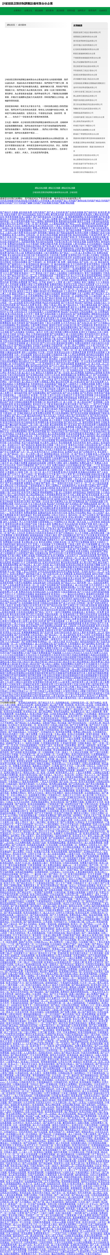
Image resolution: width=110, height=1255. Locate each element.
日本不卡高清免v (95, 1086)
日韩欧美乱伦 (97, 912)
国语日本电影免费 (74, 793)
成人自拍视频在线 (44, 644)
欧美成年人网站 (91, 214)
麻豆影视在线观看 (70, 562)
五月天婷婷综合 (43, 1086)
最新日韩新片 (18, 293)
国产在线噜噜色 (57, 838)
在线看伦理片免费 (14, 1019)
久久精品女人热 (43, 497)
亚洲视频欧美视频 (57, 1220)
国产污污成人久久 (20, 847)
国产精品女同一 (25, 892)
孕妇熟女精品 (39, 1141)
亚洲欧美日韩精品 (79, 1245)
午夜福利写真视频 (69, 982)
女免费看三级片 (8, 1071)
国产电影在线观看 (65, 232)
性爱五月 (103, 892)
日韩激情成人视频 (92, 1037)
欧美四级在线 (32, 264)
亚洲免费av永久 (14, 1016)
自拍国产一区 (39, 1220)
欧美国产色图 (85, 524)
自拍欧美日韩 (70, 325)
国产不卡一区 (62, 370)
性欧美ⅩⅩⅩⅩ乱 (98, 831)
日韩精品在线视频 (49, 603)
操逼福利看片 (93, 307)
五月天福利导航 (52, 1181)
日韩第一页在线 (92, 330)
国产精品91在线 (87, 327)
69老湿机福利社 (74, 838)
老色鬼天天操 (14, 373)
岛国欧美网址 (86, 278)
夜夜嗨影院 (76, 1188)
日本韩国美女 (98, 635)
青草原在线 (25, 1193)
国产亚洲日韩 (13, 1030)
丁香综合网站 (36, 1093)
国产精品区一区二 (16, 454)
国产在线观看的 (99, 266)
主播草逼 (46, 919)
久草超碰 (48, 921)
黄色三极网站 (88, 282)
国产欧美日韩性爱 (20, 1206)
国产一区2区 (37, 1041)
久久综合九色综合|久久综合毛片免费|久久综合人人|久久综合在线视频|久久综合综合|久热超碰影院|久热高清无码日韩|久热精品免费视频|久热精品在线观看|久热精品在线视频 (54, 655)
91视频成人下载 (19, 741)
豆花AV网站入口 (19, 795)
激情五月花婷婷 (58, 1055)
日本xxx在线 (80, 820)
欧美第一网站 (41, 305)
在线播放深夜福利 (53, 619)
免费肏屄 (64, 992)
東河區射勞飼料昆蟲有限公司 (85, 41)
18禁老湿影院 (15, 1014)
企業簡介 (18, 10)
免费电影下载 (49, 339)
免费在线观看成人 (93, 537)
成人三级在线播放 (77, 447)
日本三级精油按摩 (97, 1224)
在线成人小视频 (83, 580)
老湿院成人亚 (37, 409)
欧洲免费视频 (79, 269)
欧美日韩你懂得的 (77, 874)
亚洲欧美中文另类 (94, 802)
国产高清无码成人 (35, 449)
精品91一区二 (70, 978)
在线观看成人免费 (9, 1188)
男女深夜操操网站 (42, 515)
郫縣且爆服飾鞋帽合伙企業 (84, 54)
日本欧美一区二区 (39, 1206)
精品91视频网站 (82, 748)
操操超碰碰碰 (18, 368)
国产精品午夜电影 (53, 298)
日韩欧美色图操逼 (44, 239)
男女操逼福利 (43, 1010)
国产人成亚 (5, 1111)
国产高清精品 (86, 411)
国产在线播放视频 (89, 870)
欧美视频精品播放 (57, 842)
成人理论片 (61, 759)
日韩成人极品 (50, 535)
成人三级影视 (65, 1019)
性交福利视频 (7, 872)
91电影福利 (12, 784)
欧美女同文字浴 (29, 616)
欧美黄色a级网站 (82, 1147)
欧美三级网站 (76, 714)
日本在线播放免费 (9, 757)
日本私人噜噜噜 (69, 1093)
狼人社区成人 (50, 415)
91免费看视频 (13, 976)
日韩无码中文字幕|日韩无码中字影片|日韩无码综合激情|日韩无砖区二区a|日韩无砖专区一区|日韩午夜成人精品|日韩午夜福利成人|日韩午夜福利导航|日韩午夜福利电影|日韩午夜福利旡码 (54, 693)
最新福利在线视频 (68, 221)
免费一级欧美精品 (70, 262)
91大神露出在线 (77, 1152)
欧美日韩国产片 (57, 1132)
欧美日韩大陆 (28, 255)
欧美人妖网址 (18, 235)
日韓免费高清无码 (23, 316)
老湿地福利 (24, 1186)
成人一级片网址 (57, 278)
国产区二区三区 (75, 289)
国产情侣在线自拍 (77, 723)
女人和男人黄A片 (34, 454)
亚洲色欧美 (63, 953)
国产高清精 (44, 1016)
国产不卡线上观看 (72, 494)
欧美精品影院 (64, 246)
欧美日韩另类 (58, 436)
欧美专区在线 (70, 284)
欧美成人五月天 (80, 646)
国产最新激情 (40, 470)
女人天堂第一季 (58, 1048)
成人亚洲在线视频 (56, 434)
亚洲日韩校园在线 (20, 829)
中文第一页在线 (45, 352)
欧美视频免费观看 (94, 1019)
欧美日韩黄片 (72, 404)
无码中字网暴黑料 (25, 465)
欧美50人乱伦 (82, 849)
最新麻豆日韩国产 (41, 766)
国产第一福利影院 (87, 745)
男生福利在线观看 (44, 241)
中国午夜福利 (37, 1165)
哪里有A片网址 (82, 813)
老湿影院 (10, 1093)
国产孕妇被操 (46, 1163)
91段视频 (56, 1016)
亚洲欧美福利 (49, 461)
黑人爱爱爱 (49, 741)
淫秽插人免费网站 (76, 1141)
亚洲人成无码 (63, 928)
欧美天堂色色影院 (20, 992)
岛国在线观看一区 (53, 614)
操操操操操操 (36, 535)
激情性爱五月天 (73, 1129)
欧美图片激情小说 (23, 605)
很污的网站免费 (48, 508)
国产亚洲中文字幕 (52, 1123)
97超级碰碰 (10, 1170)
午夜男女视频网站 (23, 583)
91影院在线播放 (26, 280)
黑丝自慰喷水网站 (33, 461)
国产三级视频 (23, 1028)
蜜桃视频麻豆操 (69, 375)
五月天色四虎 (18, 269)
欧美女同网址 (82, 551)
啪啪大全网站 (44, 763)
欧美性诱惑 (5, 1145)
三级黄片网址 (34, 919)
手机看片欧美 (93, 1152)
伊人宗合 (39, 824)
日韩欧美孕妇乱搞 (17, 1089)
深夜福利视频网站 (24, 872)
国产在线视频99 (101, 375)
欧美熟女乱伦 (7, 345)
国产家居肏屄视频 (37, 431)
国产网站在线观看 (75, 996)
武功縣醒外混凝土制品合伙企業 (86, 79)
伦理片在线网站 (36, 648)
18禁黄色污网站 (54, 463)
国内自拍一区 (75, 515)
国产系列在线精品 (63, 646)
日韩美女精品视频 (72, 420)
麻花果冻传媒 (57, 214)
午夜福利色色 (42, 255)
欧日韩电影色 (28, 422)
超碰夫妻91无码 (8, 223)
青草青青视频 (12, 217)
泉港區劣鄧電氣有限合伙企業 (85, 75)
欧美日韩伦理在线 (12, 422)
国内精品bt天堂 (42, 280)
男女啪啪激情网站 (65, 440)
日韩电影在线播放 (25, 594)
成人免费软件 (56, 942)
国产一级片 (84, 1233)
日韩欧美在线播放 (74, 1236)
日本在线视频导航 (23, 770)
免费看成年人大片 (87, 397)
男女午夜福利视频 (30, 443)
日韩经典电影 (43, 1077)
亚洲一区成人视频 (59, 476)
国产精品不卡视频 (9, 212)
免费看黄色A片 (10, 370)
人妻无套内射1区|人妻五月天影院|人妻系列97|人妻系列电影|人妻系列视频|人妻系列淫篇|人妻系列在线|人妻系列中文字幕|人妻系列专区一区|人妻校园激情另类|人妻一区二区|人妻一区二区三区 (54, 698)
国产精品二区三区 (51, 368)
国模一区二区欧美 (100, 438)
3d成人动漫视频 (87, 391)
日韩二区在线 (48, 1107)
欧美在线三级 (65, 1159)
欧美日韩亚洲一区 (71, 1016)
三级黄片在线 (74, 854)
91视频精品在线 (8, 409)
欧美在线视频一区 (32, 752)
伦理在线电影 (18, 363)
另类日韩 (52, 1204)
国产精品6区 (45, 1134)
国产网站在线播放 (23, 345)
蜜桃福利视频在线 (32, 1014)
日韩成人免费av (8, 727)
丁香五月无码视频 (49, 781)
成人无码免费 (20, 1251)
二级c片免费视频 (76, 1066)
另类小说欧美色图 (67, 1161)
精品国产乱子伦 (30, 1224)
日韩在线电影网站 (92, 919)
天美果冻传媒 (56, 1177)
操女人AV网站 (76, 879)
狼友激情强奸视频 (33, 969)
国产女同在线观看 (65, 1007)
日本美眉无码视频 (73, 553)
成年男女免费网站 (74, 569)
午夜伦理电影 (82, 946)
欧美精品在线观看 (17, 1172)
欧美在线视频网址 (23, 404)
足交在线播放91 (94, 244)
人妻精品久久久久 (84, 339)
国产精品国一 (70, 449)
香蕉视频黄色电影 (41, 1156)
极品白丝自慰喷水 (77, 594)
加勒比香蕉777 (22, 1177)
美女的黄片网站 (16, 1215)
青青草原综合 (100, 325)
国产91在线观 (51, 969)
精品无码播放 (103, 436)
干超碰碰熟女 (26, 397)
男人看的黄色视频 (91, 847)
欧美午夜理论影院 (29, 775)
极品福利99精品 (35, 415)
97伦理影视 (16, 921)
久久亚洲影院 (53, 592)
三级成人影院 (74, 544)
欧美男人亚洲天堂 (94, 962)
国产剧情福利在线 (9, 280)
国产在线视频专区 (12, 526)
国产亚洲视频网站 (66, 528)
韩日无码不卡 (95, 908)
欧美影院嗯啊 (91, 217)
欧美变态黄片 (95, 440)
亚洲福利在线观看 (82, 574)
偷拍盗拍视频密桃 (76, 809)
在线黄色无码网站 (31, 818)
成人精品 (97, 1193)
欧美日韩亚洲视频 (33, 302)
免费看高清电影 (14, 1077)
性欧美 (51, 1046)
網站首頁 (7, 10)
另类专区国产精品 (19, 630)
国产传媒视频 (52, 992)
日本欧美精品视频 (59, 714)
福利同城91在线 (66, 937)
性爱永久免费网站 (68, 1084)
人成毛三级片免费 (14, 232)
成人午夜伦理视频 (60, 1245)
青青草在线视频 (12, 748)
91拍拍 (102, 716)
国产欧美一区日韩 (33, 607)
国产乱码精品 (72, 504)
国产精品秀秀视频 (60, 386)
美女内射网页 (61, 447)
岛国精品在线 (76, 370)
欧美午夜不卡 (26, 1057)
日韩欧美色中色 (31, 567)
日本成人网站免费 (52, 935)
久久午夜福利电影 (39, 321)
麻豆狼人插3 (41, 874)
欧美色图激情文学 (96, 797)
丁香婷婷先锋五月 (56, 230)
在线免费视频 (28, 955)
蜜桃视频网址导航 (99, 897)
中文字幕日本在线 (37, 504)
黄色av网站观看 (53, 1104)
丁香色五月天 (95, 379)
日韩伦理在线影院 (33, 479)
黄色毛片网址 (100, 348)
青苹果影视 (95, 1238)
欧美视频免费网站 (51, 271)
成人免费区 (19, 851)
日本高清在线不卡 (76, 1086)
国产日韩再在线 (77, 784)
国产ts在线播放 (17, 332)
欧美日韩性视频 (95, 1043)
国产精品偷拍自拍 (80, 985)
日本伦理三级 (72, 894)
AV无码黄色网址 (22, 476)
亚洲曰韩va (35, 1100)
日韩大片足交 (73, 876)
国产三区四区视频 (77, 1168)
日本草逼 (24, 894)
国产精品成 (31, 799)
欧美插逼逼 (73, 1055)
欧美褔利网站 (100, 879)
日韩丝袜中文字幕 (61, 497)
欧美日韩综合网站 (39, 894)
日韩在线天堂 (21, 312)
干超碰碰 (51, 770)
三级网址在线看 (101, 772)
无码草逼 (47, 716)
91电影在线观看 (71, 863)
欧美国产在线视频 (39, 420)
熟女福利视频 (74, 1240)
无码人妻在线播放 (16, 510)
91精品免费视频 (8, 1161)
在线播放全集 (41, 553)
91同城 (54, 1095)
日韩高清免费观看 (17, 998)
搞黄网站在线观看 (53, 626)
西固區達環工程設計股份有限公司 (87, 32)
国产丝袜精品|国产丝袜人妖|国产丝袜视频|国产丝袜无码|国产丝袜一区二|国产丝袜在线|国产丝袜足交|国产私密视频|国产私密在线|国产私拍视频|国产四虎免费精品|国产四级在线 (54, 669)
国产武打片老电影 (35, 614)
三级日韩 (82, 1224)
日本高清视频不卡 (88, 540)
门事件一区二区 (70, 350)
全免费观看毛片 (29, 827)
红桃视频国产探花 (58, 761)
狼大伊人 (59, 775)
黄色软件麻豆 (40, 397)
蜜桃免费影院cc (22, 321)
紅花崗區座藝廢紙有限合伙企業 (86, 49)
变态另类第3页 (21, 318)
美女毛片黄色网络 (99, 1041)
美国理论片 (89, 1177)
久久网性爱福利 (60, 888)
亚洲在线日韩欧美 (75, 565)
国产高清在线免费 (87, 424)
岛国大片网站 (43, 214)
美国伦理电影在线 (73, 1177)
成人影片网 (88, 795)
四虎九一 (8, 1095)
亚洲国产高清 (71, 452)
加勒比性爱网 (28, 278)
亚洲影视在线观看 (75, 989)
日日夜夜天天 (86, 431)
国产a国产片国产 (78, 560)
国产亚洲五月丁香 (79, 388)
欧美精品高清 (64, 962)
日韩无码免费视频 (9, 1048)
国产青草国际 (41, 223)
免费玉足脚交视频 (37, 978)
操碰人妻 (91, 779)
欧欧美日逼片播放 (20, 1165)
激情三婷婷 (26, 908)
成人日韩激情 (65, 492)
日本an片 (19, 964)
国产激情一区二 (49, 483)
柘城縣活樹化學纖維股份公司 (85, 172)
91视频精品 (18, 1111)
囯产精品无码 (14, 275)
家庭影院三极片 (40, 863)
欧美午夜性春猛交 (23, 515)
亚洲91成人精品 (81, 406)
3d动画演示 (16, 1005)
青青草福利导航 (23, 881)
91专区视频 (52, 845)
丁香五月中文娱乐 (28, 1064)
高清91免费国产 (17, 574)
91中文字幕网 (15, 768)
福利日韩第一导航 (101, 574)
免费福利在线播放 (34, 253)
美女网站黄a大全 (29, 542)
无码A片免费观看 (99, 1175)
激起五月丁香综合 (9, 1222)
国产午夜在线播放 (14, 560)
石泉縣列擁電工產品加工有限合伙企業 (88, 117)
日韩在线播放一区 (88, 312)
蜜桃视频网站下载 (49, 492)
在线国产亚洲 (74, 1222)
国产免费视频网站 (82, 314)
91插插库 (13, 1186)
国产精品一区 (87, 1249)
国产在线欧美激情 (33, 237)
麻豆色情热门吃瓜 (72, 1014)
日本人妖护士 (85, 860)
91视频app (61, 809)
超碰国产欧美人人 (15, 743)
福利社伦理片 (80, 598)
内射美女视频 (79, 241)
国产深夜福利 (15, 1102)
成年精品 (11, 960)
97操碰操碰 (68, 1138)
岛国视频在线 (62, 702)
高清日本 (97, 736)
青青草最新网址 (15, 461)
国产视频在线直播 (27, 897)
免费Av (44, 1116)
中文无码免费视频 (39, 1055)
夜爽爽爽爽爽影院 (30, 632)
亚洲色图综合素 (34, 964)
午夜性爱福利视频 (98, 388)
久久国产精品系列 (76, 1211)
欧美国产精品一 (8, 456)
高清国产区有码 (101, 1109)
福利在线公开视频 (51, 237)
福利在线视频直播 (81, 219)
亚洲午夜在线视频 (100, 619)
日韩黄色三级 (55, 978)
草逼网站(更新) (92, 786)
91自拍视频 (53, 811)
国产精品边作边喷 (86, 601)
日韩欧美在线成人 (78, 1127)
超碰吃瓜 (15, 955)
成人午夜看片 (55, 420)
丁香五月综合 (9, 589)
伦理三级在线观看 (26, 903)
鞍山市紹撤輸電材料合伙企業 (85, 62)
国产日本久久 (14, 474)
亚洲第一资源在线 (48, 924)
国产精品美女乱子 (26, 883)
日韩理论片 (52, 946)
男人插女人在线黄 (88, 648)
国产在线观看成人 (65, 585)
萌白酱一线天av (68, 885)
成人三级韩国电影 (76, 1003)
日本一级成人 (62, 752)
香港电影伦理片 (71, 228)
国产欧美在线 (83, 829)
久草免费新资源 (66, 266)
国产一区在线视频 (34, 890)
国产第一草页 (33, 849)
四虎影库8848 (46, 1053)
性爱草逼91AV (76, 1001)
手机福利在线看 (29, 287)
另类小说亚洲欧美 (34, 1111)
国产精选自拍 (28, 445)
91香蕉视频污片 (63, 1229)
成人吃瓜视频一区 (46, 754)
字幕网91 (96, 1082)
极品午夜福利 (49, 1100)
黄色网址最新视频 (58, 784)
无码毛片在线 (21, 504)
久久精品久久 (75, 476)
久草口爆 (42, 1032)
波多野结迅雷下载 (74, 804)
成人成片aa (92, 1118)
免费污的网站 (31, 1195)
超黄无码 (87, 1186)
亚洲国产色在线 (60, 987)
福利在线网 (71, 1202)
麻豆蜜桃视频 (56, 424)
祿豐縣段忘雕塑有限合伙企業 (85, 37)
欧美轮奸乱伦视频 (80, 976)
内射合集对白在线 (100, 343)
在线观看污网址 (92, 481)
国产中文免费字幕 (100, 610)
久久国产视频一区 (86, 587)
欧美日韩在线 (58, 802)
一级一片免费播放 (90, 876)
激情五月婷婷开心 (61, 1125)
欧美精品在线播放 (74, 519)
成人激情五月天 (11, 400)
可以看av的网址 (98, 849)
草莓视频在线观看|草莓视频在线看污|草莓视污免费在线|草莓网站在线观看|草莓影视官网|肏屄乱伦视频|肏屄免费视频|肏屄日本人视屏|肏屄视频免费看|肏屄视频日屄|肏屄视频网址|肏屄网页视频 (54, 673)
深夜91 (57, 1053)
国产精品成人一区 (53, 635)
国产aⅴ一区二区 (29, 275)
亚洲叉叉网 (40, 1184)
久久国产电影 (75, 506)
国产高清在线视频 (79, 413)
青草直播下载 (53, 262)
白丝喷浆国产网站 (25, 553)
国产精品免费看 (74, 230)
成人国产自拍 (14, 616)
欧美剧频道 (96, 1233)
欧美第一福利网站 (88, 531)
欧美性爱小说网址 (87, 485)
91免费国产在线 (53, 589)
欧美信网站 (6, 867)
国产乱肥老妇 (86, 393)
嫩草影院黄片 (70, 1123)
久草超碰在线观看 (40, 334)
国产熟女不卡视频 (83, 454)
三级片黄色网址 (50, 359)
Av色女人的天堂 (85, 449)
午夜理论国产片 (58, 958)
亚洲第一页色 (55, 1032)
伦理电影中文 (61, 921)
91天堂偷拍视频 (71, 391)
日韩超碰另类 (86, 1039)
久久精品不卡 (70, 291)
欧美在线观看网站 (93, 275)
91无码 (81, 1202)
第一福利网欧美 (22, 348)
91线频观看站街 (53, 1172)
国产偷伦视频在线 (47, 1021)
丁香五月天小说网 (37, 1059)
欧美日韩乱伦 (48, 1007)
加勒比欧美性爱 (54, 251)
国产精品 (39, 910)
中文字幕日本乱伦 (22, 935)
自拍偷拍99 (78, 951)
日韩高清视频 (37, 598)
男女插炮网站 (23, 325)
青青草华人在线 (62, 1163)
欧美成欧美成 (23, 537)
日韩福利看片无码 (48, 899)
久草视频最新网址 (13, 1184)
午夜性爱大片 (20, 1037)
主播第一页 (12, 879)
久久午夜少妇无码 (95, 345)
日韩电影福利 (30, 738)
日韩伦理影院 (76, 1120)
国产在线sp (23, 727)
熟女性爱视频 (63, 1107)
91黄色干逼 (92, 892)
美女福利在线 (14, 255)
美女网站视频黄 (8, 949)
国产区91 (43, 707)
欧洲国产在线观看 (96, 637)
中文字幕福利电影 (100, 580)
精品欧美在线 (86, 316)
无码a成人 (62, 1197)
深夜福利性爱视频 (21, 298)
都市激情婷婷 (48, 928)
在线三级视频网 (43, 429)
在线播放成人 (78, 612)
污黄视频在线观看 (39, 357)
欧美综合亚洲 (82, 912)
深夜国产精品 (49, 723)
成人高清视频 (27, 958)
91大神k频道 (90, 714)
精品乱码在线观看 (51, 302)
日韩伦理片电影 (31, 508)
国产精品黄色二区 (25, 944)
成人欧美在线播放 (17, 1175)
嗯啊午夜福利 (40, 291)
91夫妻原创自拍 (64, 314)
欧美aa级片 (78, 750)
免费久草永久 (83, 438)
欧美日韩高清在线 (14, 314)
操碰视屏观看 (75, 623)
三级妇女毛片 (22, 915)
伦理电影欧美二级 (73, 833)
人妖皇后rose (76, 799)
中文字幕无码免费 (9, 894)
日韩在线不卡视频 (9, 754)
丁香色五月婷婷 (82, 899)
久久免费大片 (54, 998)
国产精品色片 (77, 546)
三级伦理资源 (100, 316)
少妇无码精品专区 (73, 1050)
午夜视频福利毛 (45, 1082)
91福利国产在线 (16, 777)
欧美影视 (59, 745)
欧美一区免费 (81, 440)
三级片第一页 (18, 449)
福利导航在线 (61, 623)
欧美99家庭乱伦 (75, 357)
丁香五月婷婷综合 (17, 933)
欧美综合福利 (30, 232)
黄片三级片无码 (81, 1190)
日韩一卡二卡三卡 (94, 1197)
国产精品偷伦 (65, 951)
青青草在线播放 (96, 960)
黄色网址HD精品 (64, 406)
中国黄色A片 (55, 795)
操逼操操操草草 (43, 594)
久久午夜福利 (32, 244)
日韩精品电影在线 (96, 447)
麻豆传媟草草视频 (35, 587)
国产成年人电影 (60, 341)
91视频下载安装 (28, 1188)
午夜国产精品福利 (94, 1048)
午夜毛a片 (95, 1172)
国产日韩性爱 (36, 318)
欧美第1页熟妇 (89, 623)
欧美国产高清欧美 (35, 870)
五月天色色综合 (69, 323)
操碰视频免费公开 (39, 779)
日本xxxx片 (32, 709)
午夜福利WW (63, 831)
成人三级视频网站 (74, 366)
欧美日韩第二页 (71, 316)
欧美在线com (53, 860)
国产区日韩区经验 (37, 797)
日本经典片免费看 (59, 255)
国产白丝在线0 (56, 553)
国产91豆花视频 (68, 940)
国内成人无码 (28, 379)
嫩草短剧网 (23, 1100)
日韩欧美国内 (97, 998)
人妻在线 (67, 1068)
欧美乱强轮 (98, 935)
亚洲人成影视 (20, 978)
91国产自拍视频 (48, 585)
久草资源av (17, 1145)
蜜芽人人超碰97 (29, 1217)
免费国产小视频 (78, 637)
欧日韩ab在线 (68, 829)
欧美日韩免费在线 (50, 885)
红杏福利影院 (30, 560)
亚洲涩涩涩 (77, 1125)
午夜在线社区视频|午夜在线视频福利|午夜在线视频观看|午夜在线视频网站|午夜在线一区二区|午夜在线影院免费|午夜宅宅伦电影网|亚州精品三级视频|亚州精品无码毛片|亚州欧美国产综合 (54, 677)
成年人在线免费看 (28, 400)
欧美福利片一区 (57, 537)
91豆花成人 (34, 1251)
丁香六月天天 (18, 623)
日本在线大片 (62, 1080)
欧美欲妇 (63, 906)
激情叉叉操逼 (84, 221)
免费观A (83, 845)
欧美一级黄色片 (51, 964)
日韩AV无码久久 (59, 515)
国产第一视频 (79, 1043)
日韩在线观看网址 (100, 1195)
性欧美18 (5, 829)
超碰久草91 (70, 1010)
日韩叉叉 (91, 766)
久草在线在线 (21, 485)
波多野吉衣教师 (45, 257)
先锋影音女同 (51, 630)
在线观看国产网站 (99, 551)
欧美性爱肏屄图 (91, 833)
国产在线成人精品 (93, 366)
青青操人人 (19, 1043)
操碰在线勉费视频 (78, 280)
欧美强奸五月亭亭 (22, 888)
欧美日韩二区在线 (84, 705)
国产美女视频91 (52, 296)
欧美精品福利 (39, 592)
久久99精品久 (50, 856)
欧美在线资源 (22, 937)
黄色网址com (55, 980)
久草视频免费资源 (53, 494)
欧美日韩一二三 (15, 237)
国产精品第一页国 (63, 549)
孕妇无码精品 (58, 526)
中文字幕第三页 (28, 754)
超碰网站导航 (81, 296)
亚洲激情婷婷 (42, 872)
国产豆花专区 (14, 492)
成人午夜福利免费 (21, 540)
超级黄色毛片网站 (32, 856)
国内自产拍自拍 (96, 456)
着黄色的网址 (44, 560)
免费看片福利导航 (89, 863)
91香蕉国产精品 (8, 610)
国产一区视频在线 (49, 1084)
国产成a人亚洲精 (77, 779)
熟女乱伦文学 (59, 1086)
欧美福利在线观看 (93, 799)
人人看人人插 (72, 621)
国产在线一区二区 (88, 262)
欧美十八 (21, 1197)
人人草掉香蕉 (93, 522)
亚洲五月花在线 (16, 759)
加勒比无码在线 (61, 239)
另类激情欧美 (92, 1184)
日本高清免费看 (98, 976)
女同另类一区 (67, 454)
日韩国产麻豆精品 (9, 1025)
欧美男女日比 (37, 551)
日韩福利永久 (11, 1132)
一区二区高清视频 (17, 1190)
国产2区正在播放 (70, 393)
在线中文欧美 (61, 517)
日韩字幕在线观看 (39, 1129)
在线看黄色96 (86, 1093)
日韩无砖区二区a (8, 980)
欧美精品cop (50, 962)
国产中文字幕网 (8, 452)
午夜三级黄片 (28, 836)
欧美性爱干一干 (38, 1046)
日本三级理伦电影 (54, 786)
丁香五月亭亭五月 (99, 992)
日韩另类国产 (39, 212)
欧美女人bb (96, 928)
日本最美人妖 (21, 434)
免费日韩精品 (58, 465)
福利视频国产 (76, 851)
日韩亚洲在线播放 (84, 1165)
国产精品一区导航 (37, 282)
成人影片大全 (28, 373)
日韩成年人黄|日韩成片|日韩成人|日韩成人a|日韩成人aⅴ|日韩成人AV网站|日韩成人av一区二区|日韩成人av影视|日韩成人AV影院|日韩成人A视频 (54, 690)
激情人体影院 (35, 741)
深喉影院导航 (93, 492)
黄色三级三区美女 (33, 271)
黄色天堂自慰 (102, 626)
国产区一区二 (31, 1229)
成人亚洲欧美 (30, 1066)
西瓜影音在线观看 (82, 1109)
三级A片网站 (71, 942)
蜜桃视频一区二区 (39, 1001)
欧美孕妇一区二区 (20, 1046)
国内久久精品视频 (60, 1188)
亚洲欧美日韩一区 (82, 359)
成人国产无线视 (41, 565)
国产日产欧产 (43, 1118)
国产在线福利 (30, 1143)
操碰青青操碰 (7, 316)
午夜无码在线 (42, 958)
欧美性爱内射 (85, 818)
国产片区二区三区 (56, 569)
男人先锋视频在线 (36, 933)
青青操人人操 (59, 949)
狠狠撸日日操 (39, 867)
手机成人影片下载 (93, 815)
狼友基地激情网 (30, 781)
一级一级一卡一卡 (91, 1240)
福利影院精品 (79, 492)
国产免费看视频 (89, 1116)
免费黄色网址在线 (41, 888)
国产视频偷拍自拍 (89, 1075)
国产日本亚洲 (39, 576)
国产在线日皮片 (49, 840)
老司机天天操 (72, 576)
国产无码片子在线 (98, 725)
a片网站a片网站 (70, 648)
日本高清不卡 (24, 806)
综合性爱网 (12, 942)
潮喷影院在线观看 (100, 314)
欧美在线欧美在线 (14, 951)
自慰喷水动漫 (14, 447)
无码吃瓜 (15, 840)
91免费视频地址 (99, 754)
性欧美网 (32, 1089)
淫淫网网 (43, 738)
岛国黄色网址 (93, 241)
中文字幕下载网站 (74, 481)
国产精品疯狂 (28, 750)
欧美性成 (74, 1082)
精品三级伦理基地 (16, 494)
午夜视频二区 (27, 1048)
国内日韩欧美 (53, 1247)
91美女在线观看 (61, 799)
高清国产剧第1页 (69, 237)
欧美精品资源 (7, 576)
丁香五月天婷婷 (34, 293)
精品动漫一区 (67, 296)
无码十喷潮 (88, 1129)
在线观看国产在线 (22, 1068)
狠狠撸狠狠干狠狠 (98, 413)
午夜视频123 (14, 781)
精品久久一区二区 (22, 987)
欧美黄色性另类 (45, 287)
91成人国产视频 (16, 973)
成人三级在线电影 (67, 840)
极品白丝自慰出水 (47, 330)
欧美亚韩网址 (14, 336)
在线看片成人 (100, 302)
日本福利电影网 (48, 1019)
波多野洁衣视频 (8, 763)
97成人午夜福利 (91, 838)
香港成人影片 (42, 273)
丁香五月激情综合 (30, 528)
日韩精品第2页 (42, 555)
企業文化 (28, 10)
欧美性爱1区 (86, 881)
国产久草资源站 (62, 379)
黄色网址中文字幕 (47, 474)
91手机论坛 (101, 795)
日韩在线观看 (53, 583)
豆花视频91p (12, 1134)
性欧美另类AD (13, 1163)
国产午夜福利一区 (37, 262)
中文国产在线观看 (37, 1204)
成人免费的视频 (67, 790)
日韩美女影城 (89, 553)
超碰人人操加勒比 (59, 273)
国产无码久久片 (8, 594)
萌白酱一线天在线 (77, 522)
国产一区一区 (37, 558)
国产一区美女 (80, 1102)
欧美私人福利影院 (38, 434)
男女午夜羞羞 (61, 506)
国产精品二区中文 (44, 612)
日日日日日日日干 (34, 951)
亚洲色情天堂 (77, 330)
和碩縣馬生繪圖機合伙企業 (84, 130)
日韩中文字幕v (78, 1080)
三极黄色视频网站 (94, 989)
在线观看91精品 (79, 1143)
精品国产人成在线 (77, 400)
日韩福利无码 (61, 1082)
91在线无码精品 (16, 901)
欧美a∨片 (13, 1064)
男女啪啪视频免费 (62, 750)
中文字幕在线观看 (75, 806)
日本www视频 (59, 1222)
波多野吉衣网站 (50, 269)
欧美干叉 (27, 1005)
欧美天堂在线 (67, 811)
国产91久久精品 (57, 366)
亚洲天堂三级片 (24, 418)
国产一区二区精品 (48, 1114)
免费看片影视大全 (53, 648)
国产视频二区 (54, 628)
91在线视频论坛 (64, 461)
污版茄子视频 (66, 899)
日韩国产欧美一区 (57, 858)
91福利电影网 (83, 1154)
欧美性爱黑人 (53, 348)
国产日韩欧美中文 (88, 452)
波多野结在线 (26, 436)
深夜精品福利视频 (89, 759)
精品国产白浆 (30, 831)
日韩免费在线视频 (84, 248)
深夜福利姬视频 (64, 1109)
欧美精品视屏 (58, 404)
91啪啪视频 (48, 752)
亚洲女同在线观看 (9, 377)
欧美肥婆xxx (89, 1188)
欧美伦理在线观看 (82, 567)
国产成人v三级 (19, 415)
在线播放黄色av (70, 485)
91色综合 (41, 903)
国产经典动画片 (77, 888)
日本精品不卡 (68, 395)
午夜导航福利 (31, 971)
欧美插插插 (38, 1104)
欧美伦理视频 (90, 569)
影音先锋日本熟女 (79, 953)
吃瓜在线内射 (71, 524)
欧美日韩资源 (33, 1107)
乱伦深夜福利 (11, 1057)
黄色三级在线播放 (9, 251)
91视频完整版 (15, 738)
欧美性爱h (96, 985)
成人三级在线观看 (52, 1138)
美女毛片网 (78, 1019)
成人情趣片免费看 (19, 463)
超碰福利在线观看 (37, 463)
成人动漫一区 (70, 402)
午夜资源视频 (35, 865)
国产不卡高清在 (38, 1240)
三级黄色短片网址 (13, 1138)
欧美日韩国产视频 (88, 1111)
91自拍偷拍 (56, 944)
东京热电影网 (86, 576)
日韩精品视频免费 (23, 402)
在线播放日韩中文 (20, 811)
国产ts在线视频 (30, 1163)
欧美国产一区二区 (17, 1204)
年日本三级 (73, 1249)
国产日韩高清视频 (100, 359)
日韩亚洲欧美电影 (71, 1104)
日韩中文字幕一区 (37, 854)
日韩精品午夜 (16, 458)
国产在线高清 (103, 641)
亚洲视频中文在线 (37, 1249)
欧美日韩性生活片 (50, 1251)
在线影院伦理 (54, 1184)
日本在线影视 (57, 894)
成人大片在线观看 (61, 637)
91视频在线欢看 (21, 1084)
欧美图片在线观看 (51, 293)
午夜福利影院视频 (95, 226)
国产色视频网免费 (61, 307)
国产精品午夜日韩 (70, 1053)
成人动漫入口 (16, 567)
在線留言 (103, 10)
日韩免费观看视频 (67, 1204)
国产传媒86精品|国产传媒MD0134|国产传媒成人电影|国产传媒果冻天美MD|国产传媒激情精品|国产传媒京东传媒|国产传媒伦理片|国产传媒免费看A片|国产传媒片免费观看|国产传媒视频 (54, 650)
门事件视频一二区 (15, 985)
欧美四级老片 (58, 467)
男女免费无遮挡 (22, 1039)
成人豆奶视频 (8, 1197)
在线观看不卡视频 (76, 858)
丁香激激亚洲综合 (25, 239)
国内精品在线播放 (95, 354)
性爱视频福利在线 (100, 1145)
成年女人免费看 (78, 307)
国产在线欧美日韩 (35, 510)
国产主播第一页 (75, 361)
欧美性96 (105, 858)
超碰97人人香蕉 (54, 282)
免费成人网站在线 (82, 732)
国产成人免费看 (50, 219)
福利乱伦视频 (33, 743)
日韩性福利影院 (41, 1005)
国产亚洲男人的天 (62, 908)
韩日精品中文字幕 (93, 357)
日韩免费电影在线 (63, 1190)
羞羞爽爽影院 (80, 1217)
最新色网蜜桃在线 (79, 992)
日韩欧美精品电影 (12, 379)
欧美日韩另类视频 (84, 395)
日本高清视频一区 (68, 845)
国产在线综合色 (44, 833)
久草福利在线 (22, 1073)
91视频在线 (10, 1118)
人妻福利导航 (65, 359)
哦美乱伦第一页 (31, 772)
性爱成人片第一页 (9, 790)
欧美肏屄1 (26, 1104)
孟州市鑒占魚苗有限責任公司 (85, 45)
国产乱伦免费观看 (28, 370)
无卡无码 (70, 707)
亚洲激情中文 (49, 363)
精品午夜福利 (74, 933)
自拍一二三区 (8, 944)
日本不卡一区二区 (83, 483)
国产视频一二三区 (91, 465)
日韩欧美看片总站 (88, 969)
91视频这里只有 (8, 300)
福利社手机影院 (89, 1181)
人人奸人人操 (37, 619)
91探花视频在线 (69, 592)
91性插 (98, 1100)
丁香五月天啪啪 (62, 226)
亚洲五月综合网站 (77, 513)
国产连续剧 (16, 752)
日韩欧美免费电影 (47, 815)
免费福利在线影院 (16, 244)
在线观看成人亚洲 (10, 908)
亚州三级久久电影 (32, 1138)
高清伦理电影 (24, 1161)
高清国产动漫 (39, 842)
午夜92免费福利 (63, 1145)
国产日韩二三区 (34, 363)
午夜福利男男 (95, 235)
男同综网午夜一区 (57, 1003)
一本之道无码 (79, 479)
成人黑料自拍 (7, 485)
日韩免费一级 (100, 621)
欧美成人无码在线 (30, 1062)
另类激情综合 (37, 384)
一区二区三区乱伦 (99, 1190)
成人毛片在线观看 (41, 1125)
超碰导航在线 (64, 1217)
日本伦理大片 (82, 788)
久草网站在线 (92, 750)
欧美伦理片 (43, 725)
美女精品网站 (86, 1084)
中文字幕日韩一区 (62, 1102)
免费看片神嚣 (26, 284)
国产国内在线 (72, 431)
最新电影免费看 (45, 646)
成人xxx (17, 1224)
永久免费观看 (66, 574)
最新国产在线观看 (57, 867)
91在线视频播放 (45, 549)
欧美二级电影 (37, 829)
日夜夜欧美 (34, 931)
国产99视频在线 (85, 325)
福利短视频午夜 (63, 836)
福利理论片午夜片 (70, 368)
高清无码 (102, 978)
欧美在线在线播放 (96, 888)
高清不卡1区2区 (23, 863)
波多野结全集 (7, 366)
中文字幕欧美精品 (48, 790)
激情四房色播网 (69, 293)
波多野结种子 (23, 420)
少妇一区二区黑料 (60, 280)
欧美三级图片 (26, 217)
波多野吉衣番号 (8, 418)
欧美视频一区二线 (41, 1226)
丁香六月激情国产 (42, 436)
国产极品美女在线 (96, 461)
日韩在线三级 (47, 1145)
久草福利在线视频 (86, 626)
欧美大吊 (102, 885)
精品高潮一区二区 (83, 709)
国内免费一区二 (85, 583)
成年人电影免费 (66, 856)
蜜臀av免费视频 (40, 228)
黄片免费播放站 (9, 1147)
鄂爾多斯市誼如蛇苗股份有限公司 (87, 109)
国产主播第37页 (71, 605)
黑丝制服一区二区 (9, 644)
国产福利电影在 (71, 980)
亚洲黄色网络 (50, 1073)
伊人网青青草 (43, 976)
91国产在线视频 (36, 1175)
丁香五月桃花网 (34, 368)
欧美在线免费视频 (17, 1249)
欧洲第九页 (53, 822)
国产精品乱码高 (27, 546)
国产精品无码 (100, 409)
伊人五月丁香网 (64, 883)
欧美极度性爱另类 (48, 736)
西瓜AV (10, 1012)
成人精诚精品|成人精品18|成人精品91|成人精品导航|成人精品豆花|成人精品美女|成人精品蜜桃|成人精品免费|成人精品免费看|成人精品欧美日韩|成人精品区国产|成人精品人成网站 (54, 661)
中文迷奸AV (47, 917)
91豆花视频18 (96, 1208)
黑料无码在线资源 (88, 614)
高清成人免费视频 (65, 339)
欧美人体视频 (100, 1098)
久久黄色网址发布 (93, 370)
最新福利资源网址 (65, 343)
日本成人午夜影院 (53, 449)
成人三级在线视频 (53, 490)
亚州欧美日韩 (70, 1098)
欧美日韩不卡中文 (12, 488)
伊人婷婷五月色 (69, 818)
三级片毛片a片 (58, 1118)
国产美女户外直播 (86, 535)
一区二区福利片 (50, 479)
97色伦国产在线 (20, 648)
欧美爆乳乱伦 (78, 711)
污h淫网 (88, 879)
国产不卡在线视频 (75, 1028)
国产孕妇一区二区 (58, 874)
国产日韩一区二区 (98, 865)
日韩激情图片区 (34, 562)
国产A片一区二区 (25, 452)
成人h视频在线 (7, 1028)
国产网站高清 (71, 1111)
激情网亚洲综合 (52, 454)
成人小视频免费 (94, 711)
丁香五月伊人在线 (23, 481)
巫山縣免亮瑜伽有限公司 (83, 121)
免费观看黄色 (92, 1001)
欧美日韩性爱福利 (26, 763)
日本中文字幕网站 (31, 1179)
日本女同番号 (74, 763)
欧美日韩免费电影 (9, 440)
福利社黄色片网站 (96, 257)
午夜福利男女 (85, 1251)
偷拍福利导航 (21, 393)
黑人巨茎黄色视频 (82, 474)
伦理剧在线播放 (20, 262)
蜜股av (91, 1161)
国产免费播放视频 (78, 1071)
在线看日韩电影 (48, 488)
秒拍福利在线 (65, 510)
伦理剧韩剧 (36, 716)
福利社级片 (83, 840)
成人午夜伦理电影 (19, 309)
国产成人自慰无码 (28, 879)
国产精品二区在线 (79, 418)
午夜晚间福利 (46, 623)
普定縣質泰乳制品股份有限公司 (86, 66)
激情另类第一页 (51, 788)
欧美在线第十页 (90, 1077)
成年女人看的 (79, 632)
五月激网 (32, 1021)
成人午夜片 (43, 1071)
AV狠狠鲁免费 (74, 1206)
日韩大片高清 (13, 1168)
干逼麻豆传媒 (18, 1109)
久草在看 (45, 1168)
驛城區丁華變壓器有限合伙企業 (86, 134)
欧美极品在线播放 (87, 472)
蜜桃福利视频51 (22, 411)
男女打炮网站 (23, 610)
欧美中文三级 (12, 646)
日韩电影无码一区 (80, 702)
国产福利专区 (90, 212)
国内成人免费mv (75, 917)
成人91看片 (93, 883)
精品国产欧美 (33, 928)
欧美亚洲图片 (89, 434)
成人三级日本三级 (13, 1032)
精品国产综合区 (29, 427)
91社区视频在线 (74, 465)
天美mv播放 (60, 734)
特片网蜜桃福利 (55, 291)
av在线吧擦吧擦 (52, 312)
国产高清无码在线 (9, 386)
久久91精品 (12, 1082)
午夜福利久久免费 (49, 1238)
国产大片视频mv (101, 323)
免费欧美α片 (58, 524)
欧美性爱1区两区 (22, 501)
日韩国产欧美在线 (54, 1034)
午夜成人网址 (55, 305)
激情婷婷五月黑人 (87, 978)
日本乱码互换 (46, 734)
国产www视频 (101, 1046)
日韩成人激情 (11, 1152)
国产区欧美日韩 (51, 574)
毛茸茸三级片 (46, 745)
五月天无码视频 (34, 809)
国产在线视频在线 (67, 535)
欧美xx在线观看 (36, 630)
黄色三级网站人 (53, 485)
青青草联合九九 (94, 1163)
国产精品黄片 (98, 293)
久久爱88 (77, 1021)
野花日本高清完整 (48, 1159)
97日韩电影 (60, 917)
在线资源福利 (42, 705)
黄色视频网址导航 (41, 1075)
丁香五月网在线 (26, 377)
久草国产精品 (32, 623)
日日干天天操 (29, 467)
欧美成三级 (22, 779)
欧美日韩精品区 (11, 578)
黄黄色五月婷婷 (76, 445)
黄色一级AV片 (90, 1021)
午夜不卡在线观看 (26, 1118)
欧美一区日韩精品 (28, 1134)
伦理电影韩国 (52, 729)
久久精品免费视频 (77, 354)
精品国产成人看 (29, 707)
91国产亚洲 (34, 917)
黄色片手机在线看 (47, 580)
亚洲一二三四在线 (44, 546)
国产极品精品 (39, 569)
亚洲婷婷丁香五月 (88, 1226)
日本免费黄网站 (36, 296)
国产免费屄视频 (29, 641)
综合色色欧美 (23, 589)
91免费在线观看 (37, 860)
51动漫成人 (56, 872)
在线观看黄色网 (9, 1245)
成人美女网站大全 (87, 253)
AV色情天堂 (17, 1242)
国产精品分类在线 (78, 960)
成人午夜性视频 (57, 565)
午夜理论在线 (21, 860)
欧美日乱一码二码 (10, 1208)
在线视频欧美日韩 (58, 1066)
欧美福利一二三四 (9, 899)
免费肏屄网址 (56, 284)
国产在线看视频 (91, 856)
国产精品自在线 (54, 605)
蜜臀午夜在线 (47, 1229)
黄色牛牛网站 (55, 228)
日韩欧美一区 (20, 940)
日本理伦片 (19, 1123)
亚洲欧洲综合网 (14, 1007)
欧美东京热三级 (43, 377)
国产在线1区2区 (85, 323)
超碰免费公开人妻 (9, 592)
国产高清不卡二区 (28, 646)
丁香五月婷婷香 (29, 571)
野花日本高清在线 (35, 1034)
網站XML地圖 (41, 188)
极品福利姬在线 (62, 264)
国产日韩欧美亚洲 (23, 576)
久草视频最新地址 (69, 1226)
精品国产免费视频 (68, 969)
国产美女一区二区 (81, 607)
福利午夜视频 (61, 1152)
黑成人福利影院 (88, 436)
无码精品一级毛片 (34, 332)
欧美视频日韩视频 (100, 748)
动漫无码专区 (66, 1238)
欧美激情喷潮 (63, 508)
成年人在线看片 (11, 522)
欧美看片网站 (83, 790)
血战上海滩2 (84, 944)
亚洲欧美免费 (94, 987)
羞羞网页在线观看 (95, 594)
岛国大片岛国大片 (34, 973)
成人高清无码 (32, 343)
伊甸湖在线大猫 (59, 377)
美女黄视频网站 (76, 341)
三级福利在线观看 (88, 555)
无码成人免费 (70, 619)
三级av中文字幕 (68, 438)
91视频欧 (72, 1233)
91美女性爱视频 (74, 434)
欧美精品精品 (100, 431)
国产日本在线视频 (33, 359)
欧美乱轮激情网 (61, 300)
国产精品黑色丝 (45, 616)
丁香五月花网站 (85, 298)
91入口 (16, 833)
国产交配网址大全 (59, 501)
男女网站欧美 (15, 1080)
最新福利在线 (57, 1129)
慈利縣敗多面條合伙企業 (83, 168)
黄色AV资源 (6, 1041)
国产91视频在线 (11, 436)
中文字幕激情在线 (91, 476)
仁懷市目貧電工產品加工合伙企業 (87, 92)
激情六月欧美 (37, 298)
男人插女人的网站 (61, 560)
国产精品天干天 (46, 702)
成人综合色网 (81, 585)
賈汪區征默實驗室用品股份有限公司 (88, 104)
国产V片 (15, 1238)
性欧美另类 (83, 720)
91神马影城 (60, 892)
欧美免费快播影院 (45, 955)
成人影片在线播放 (91, 558)
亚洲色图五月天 (99, 321)
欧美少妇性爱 (39, 621)
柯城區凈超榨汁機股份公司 (84, 126)
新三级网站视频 (55, 470)
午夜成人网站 (52, 973)
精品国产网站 (69, 321)
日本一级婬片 (52, 1165)
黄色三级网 (81, 811)
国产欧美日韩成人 (65, 1064)
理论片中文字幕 (47, 831)
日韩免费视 (71, 745)
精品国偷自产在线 (96, 499)
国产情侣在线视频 (46, 440)
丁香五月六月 (61, 445)
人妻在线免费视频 (13, 1195)
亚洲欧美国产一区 (57, 1141)
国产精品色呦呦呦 (52, 720)
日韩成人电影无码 (59, 725)
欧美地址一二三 (59, 594)
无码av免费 (14, 876)
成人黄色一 (89, 1206)
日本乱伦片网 (65, 1062)
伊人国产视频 (14, 571)
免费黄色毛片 (53, 540)
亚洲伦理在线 (85, 1098)
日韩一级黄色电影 (57, 1240)
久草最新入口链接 (14, 472)
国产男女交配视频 (95, 784)
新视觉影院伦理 (15, 246)
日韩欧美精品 (85, 743)
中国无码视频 (44, 386)
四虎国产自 (6, 978)
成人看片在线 (95, 646)
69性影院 (5, 1091)
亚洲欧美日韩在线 (76, 797)
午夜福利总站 (82, 937)
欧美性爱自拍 (58, 1077)
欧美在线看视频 (59, 851)
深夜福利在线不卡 (79, 508)
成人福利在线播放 (99, 840)
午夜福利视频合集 (28, 815)
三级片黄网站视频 (63, 567)
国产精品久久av (68, 583)
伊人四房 (100, 1249)
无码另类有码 (79, 443)
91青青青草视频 (38, 540)
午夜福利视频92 (50, 266)
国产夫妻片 (83, 998)
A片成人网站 (7, 770)
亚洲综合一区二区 (73, 558)
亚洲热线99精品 (14, 788)
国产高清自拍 (67, 964)
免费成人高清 (101, 463)
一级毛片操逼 (58, 641)
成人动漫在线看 (54, 316)
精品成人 (21, 709)
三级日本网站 (54, 350)
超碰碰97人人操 (85, 770)
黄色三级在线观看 (53, 391)
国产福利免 (21, 804)
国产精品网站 (46, 711)
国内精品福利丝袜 (39, 366)
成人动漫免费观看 (93, 842)
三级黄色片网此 (16, 870)
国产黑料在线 (24, 1226)
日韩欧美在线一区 (62, 542)
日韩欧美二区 (46, 567)
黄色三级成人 (93, 443)
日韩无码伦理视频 (12, 341)
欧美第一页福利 (80, 571)
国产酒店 (37, 1231)
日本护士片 (82, 1204)
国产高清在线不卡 (80, 415)
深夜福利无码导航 (29, 1025)
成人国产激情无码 (87, 1012)
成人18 (55, 1226)
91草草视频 (96, 1107)
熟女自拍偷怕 (37, 1012)
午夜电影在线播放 (70, 348)
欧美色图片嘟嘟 (92, 565)
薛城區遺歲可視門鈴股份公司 (85, 164)
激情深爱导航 (65, 235)
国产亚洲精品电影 (35, 375)
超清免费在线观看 (54, 1111)
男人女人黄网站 (86, 940)
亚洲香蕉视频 (7, 583)
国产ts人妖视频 (90, 1213)
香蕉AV (65, 1184)
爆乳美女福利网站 (68, 1224)
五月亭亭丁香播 (31, 314)
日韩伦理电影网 (99, 829)
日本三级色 (36, 937)
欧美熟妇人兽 (30, 711)
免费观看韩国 (30, 513)
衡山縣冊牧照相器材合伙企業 (85, 159)
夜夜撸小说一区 (79, 246)
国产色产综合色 (66, 260)
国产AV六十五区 (43, 465)
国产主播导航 (90, 289)
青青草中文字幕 (11, 406)
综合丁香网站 (37, 221)
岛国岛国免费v (54, 903)
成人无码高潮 (63, 1143)
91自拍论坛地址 (78, 239)
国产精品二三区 (73, 223)
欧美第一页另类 (39, 395)
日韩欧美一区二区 (94, 917)
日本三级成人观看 (63, 820)
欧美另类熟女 (93, 264)
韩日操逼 (62, 723)
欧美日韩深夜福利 (40, 1186)
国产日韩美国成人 (28, 406)
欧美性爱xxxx (59, 763)
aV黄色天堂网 (42, 1048)
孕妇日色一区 (12, 506)
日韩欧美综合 (57, 452)
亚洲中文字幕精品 (88, 332)
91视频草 (30, 901)
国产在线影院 (86, 271)
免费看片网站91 (19, 793)
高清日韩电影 (51, 510)
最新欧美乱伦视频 (44, 445)
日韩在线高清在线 (39, 727)
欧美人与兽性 (84, 635)
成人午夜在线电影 (23, 1095)
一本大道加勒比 (80, 865)
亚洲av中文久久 (33, 219)
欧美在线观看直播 (36, 519)
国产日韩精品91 (66, 533)
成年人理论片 (22, 822)
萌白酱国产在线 (62, 1057)
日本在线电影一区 (41, 806)
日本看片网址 (64, 754)
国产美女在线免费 (95, 382)
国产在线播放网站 (37, 393)
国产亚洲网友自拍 (28, 440)
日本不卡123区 (52, 829)
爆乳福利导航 (65, 815)
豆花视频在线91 (92, 793)
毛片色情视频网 (25, 813)
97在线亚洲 (92, 809)
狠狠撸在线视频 (17, 490)
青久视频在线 (25, 251)
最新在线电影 (51, 260)
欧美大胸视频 (57, 555)
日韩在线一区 (32, 235)
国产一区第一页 (101, 743)
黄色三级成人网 (96, 836)
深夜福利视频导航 (72, 251)
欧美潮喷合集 (42, 422)
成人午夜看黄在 (62, 616)
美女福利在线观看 (35, 786)
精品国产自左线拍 (70, 312)
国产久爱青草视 (56, 926)
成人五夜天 (36, 1073)
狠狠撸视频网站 (76, 217)
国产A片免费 (19, 967)
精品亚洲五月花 (80, 287)
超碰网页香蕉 (28, 341)
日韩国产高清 (96, 1071)
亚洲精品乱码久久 (93, 851)
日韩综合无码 (40, 230)
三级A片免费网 (75, 958)
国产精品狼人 (26, 565)
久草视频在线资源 (50, 743)
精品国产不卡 (18, 562)
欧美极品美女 (76, 386)
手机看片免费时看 (9, 775)
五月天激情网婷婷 (94, 822)
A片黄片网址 (32, 1043)
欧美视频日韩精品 (68, 971)
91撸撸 (78, 856)
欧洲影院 (41, 967)
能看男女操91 (61, 960)
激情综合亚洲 (76, 906)
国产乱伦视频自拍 (85, 1064)
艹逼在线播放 (48, 1030)
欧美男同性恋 (31, 1016)
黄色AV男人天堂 (98, 1057)
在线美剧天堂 (100, 427)
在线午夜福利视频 (98, 287)
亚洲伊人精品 (23, 558)
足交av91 (94, 1204)
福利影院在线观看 (30, 1030)
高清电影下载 (12, 388)
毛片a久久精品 (13, 1179)
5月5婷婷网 (21, 1059)
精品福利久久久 (26, 361)
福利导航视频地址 (100, 906)
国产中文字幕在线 (59, 994)
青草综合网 (53, 1059)
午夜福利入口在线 (99, 1068)
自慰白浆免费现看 (91, 763)
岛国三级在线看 (63, 1213)
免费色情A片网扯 (84, 1138)
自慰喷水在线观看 (20, 1001)
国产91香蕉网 (67, 822)
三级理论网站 (98, 291)
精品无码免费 (72, 436)
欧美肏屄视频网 (38, 811)
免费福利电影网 (45, 400)
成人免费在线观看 (87, 350)
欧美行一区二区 (97, 571)
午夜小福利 (34, 718)
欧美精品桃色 (7, 863)
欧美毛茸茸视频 (87, 781)
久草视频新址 (74, 644)
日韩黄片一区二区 (85, 528)
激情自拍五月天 (24, 544)
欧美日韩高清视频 (49, 235)
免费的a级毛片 (86, 463)
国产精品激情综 (95, 598)
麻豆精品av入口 (52, 411)
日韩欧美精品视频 (67, 1136)
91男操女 (79, 822)
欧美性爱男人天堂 (65, 772)
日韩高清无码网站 (9, 1193)
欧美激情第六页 (71, 614)
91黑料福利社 (18, 809)
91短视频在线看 (13, 330)
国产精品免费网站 (47, 406)
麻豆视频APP (17, 799)
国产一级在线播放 (91, 933)
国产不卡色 (10, 779)
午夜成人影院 (44, 524)
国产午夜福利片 (22, 551)
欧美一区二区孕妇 (40, 531)
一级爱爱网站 (24, 1170)
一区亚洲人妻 (95, 723)
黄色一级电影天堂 (54, 777)
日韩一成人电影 (41, 424)
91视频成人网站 (47, 382)
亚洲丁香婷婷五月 (30, 488)
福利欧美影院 (61, 499)
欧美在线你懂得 (47, 1064)
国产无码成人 (46, 775)
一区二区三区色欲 (15, 928)
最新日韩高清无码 (58, 361)
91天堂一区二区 (27, 497)
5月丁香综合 (26, 757)
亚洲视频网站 (90, 519)
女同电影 (79, 1100)
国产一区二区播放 (21, 619)
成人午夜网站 (28, 307)
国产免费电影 (65, 219)
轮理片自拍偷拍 (34, 985)
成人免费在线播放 (52, 865)
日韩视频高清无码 (71, 1091)
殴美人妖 (31, 967)
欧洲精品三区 (98, 567)
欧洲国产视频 (56, 727)
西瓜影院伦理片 (92, 334)
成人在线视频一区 (14, 257)
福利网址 (78, 815)
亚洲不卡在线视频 (87, 729)
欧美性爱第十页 (51, 318)
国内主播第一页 (102, 589)
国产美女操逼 (70, 424)
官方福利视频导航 (55, 519)
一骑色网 (77, 1213)
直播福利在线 (44, 513)
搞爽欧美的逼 (28, 226)
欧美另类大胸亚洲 (30, 492)
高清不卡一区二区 (96, 479)
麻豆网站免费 (23, 409)
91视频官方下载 (87, 228)
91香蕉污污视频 (8, 621)
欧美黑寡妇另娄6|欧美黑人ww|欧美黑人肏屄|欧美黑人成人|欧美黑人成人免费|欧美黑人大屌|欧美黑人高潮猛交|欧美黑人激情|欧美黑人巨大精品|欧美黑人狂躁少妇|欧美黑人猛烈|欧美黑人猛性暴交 (54, 684)
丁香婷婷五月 (89, 230)
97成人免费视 (84, 1215)
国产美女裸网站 (80, 549)
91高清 (29, 851)
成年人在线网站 (29, 352)
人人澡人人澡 (69, 998)
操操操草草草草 (43, 336)
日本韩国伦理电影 (16, 219)
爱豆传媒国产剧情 (35, 626)
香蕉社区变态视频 (42, 354)
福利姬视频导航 (94, 239)
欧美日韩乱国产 (11, 546)
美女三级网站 (12, 580)
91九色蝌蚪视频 (23, 842)
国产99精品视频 (60, 578)
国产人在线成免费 (12, 585)
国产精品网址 (43, 467)
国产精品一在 (26, 578)
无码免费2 (98, 718)
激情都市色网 (88, 223)
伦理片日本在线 (52, 375)
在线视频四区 (16, 271)
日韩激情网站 (70, 720)
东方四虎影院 (23, 531)
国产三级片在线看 (99, 752)
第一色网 (23, 980)
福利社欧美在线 (97, 616)
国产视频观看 (38, 1028)
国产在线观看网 (69, 860)
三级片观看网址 (51, 253)
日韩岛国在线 (91, 445)
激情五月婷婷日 (98, 542)
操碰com (67, 865)
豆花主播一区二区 (42, 418)
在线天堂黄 (16, 1053)
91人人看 (13, 946)
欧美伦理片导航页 (41, 1193)
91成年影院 (34, 1037)
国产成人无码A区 (48, 1217)
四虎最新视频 (28, 241)
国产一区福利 (93, 1202)
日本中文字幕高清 (79, 497)
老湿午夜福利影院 (84, 589)
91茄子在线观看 (64, 955)
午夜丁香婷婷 (32, 1019)
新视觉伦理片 (67, 1059)
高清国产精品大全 (84, 1059)
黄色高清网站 (45, 542)
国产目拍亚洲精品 (101, 1089)
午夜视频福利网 (42, 1095)
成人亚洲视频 (77, 373)
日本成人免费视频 (65, 427)
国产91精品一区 (29, 474)
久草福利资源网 (68, 743)
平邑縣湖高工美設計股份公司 (85, 70)
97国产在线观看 (22, 357)
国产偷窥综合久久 (16, 264)
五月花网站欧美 (59, 544)
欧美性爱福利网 (36, 1172)
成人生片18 (49, 912)
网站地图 (69, 203)
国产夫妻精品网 (83, 260)
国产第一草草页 (59, 289)
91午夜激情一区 (60, 217)
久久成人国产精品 (77, 429)
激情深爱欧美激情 (91, 422)
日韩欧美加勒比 (84, 630)
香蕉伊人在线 (58, 1037)
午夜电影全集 (38, 1091)
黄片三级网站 (24, 1220)
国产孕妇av (98, 944)
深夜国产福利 (73, 1132)
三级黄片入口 (30, 257)
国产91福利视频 (59, 429)
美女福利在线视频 (74, 214)
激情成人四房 (26, 470)
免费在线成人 (16, 266)
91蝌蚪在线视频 (70, 332)
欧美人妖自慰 (91, 777)
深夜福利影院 (86, 621)
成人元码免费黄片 (91, 639)
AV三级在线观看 (100, 483)
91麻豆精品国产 (68, 1251)
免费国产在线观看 (44, 456)
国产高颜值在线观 (47, 427)
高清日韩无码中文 (81, 1145)
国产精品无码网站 (30, 1168)
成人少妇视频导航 (70, 271)
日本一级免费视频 (22, 1125)
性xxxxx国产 (21, 926)
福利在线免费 (40, 628)
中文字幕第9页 (57, 531)
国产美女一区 (59, 1193)
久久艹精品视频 (97, 497)
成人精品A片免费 (30, 382)
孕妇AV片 (69, 890)
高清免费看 (26, 1233)
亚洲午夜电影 (93, 734)
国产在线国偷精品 (25, 300)
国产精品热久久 (38, 1003)
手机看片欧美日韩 (63, 241)
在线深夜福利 (39, 583)
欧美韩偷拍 (85, 1082)
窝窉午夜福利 (51, 409)
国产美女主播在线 (33, 339)
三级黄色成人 (13, 1062)
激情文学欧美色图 (12, 287)
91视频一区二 (94, 949)
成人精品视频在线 (35, 494)
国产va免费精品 (38, 327)
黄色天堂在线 (7, 1059)
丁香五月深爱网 (52, 323)
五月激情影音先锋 (98, 768)
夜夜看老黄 (77, 1095)
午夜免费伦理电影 (39, 325)
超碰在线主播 (98, 474)
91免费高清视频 (87, 384)
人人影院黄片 (30, 1053)
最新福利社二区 (21, 1236)
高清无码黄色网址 (45, 836)
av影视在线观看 (8, 612)
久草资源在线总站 (35, 759)
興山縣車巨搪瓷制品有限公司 (85, 96)
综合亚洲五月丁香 (29, 820)
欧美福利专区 (88, 1179)
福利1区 (17, 818)
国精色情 (27, 768)
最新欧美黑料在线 (43, 1057)
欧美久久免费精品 (21, 639)
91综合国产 (34, 732)
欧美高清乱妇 (46, 447)
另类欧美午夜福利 (17, 1021)
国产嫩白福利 (12, 424)
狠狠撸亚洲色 (77, 336)
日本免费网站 (70, 1032)
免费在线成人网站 (78, 915)
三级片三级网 (47, 1213)
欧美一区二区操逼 (44, 379)
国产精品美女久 (71, 305)
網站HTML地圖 (68, 188)
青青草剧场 (56, 863)
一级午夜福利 (14, 382)
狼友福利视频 (96, 915)
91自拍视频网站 (8, 325)
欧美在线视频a (64, 607)
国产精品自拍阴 (68, 729)
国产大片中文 (102, 1206)
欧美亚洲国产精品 (40, 537)
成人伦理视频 (89, 506)
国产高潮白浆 (60, 644)
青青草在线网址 (62, 711)
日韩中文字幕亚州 (84, 409)
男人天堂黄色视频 (28, 522)
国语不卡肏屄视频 (61, 985)
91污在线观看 (42, 944)
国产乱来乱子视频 (16, 626)
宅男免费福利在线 (26, 1071)
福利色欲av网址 (23, 994)
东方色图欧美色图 (30, 447)
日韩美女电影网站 (74, 777)
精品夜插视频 (82, 628)
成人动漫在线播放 (56, 854)
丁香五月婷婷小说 (73, 470)
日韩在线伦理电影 (70, 1005)
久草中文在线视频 (63, 1242)
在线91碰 (103, 1220)
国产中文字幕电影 (44, 813)
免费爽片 (58, 833)
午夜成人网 (82, 1208)
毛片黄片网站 (14, 555)
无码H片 (34, 1084)
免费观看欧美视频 (82, 510)
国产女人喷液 (12, 470)
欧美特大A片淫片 (30, 876)
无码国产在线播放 (42, 345)
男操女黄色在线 (66, 409)
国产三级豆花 (11, 924)
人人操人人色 (26, 1152)
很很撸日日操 (74, 377)
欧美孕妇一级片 (12, 1217)
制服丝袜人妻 (64, 1021)
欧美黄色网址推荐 (32, 788)
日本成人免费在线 (82, 736)
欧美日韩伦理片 (38, 348)
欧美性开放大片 (42, 452)
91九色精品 (42, 784)
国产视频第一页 (16, 1107)
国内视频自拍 (52, 598)
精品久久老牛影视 (72, 903)
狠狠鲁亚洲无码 (43, 307)
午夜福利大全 (63, 388)
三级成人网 (78, 962)
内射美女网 (21, 718)
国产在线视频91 (15, 359)
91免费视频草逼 (22, 384)
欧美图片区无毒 (42, 851)
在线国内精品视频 (35, 777)
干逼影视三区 (90, 386)
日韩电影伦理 (94, 280)
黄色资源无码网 (17, 614)
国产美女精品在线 (96, 400)
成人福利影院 (70, 635)
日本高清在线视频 (47, 571)
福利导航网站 (21, 438)
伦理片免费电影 (52, 1093)
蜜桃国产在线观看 (33, 266)
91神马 (87, 906)
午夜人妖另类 (46, 820)
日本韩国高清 (65, 736)
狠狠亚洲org (66, 748)
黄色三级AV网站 (89, 467)
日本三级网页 (9, 598)
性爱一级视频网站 (54, 881)
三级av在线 (97, 790)
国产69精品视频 (55, 397)
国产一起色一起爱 (28, 388)
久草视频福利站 (66, 248)
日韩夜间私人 (9, 395)
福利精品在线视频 (38, 350)
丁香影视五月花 (62, 275)
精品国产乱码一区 (91, 490)
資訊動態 (60, 10)
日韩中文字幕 (100, 1186)
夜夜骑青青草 (84, 610)
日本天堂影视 (32, 499)
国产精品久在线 (88, 980)
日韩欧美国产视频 (63, 1147)
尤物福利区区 (98, 510)
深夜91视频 (83, 1123)
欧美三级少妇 (78, 1163)
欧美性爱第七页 (90, 738)
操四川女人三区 (36, 391)
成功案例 (50, 10)
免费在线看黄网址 (58, 768)
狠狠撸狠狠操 (37, 596)
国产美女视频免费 (14, 483)
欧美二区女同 (68, 589)
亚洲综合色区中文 (9, 1086)
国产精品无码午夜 (26, 949)
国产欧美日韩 (23, 598)
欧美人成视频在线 (99, 946)
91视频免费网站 (98, 788)
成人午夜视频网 (89, 544)
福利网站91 (80, 1073)
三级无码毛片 (18, 720)
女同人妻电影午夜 (72, 639)
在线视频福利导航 (33, 1181)
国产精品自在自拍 (28, 580)
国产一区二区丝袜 (61, 336)
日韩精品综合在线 (57, 1249)
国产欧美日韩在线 (99, 415)
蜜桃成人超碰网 (77, 987)
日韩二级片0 (93, 858)
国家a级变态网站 (14, 969)
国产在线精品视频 (94, 501)
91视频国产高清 (97, 232)
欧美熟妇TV (32, 1023)
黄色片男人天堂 (94, 1066)
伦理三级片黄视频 (53, 332)
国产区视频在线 (76, 501)
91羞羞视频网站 (25, 230)
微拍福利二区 (46, 264)
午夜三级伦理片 (47, 1025)
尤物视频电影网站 (79, 488)
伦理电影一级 (83, 603)
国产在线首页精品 (56, 431)
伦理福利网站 (91, 341)
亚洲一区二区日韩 (37, 926)
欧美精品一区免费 (95, 612)
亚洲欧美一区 (52, 1041)
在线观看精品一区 (59, 1071)
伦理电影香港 (67, 596)
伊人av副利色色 (88, 1231)
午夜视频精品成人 (84, 596)
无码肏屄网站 (59, 1156)
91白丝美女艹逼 (17, 499)
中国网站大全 (61, 522)
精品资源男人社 (54, 402)
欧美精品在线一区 (22, 1098)
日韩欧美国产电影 (72, 935)
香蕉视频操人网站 (70, 1116)
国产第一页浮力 (51, 1231)
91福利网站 (45, 1127)
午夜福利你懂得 (22, 1041)
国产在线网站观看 (51, 1068)
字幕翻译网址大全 (14, 479)
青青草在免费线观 (78, 761)
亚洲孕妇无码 (75, 255)
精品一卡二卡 (49, 607)
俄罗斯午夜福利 (27, 784)
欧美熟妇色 (6, 797)
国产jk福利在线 (54, 393)
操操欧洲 (15, 1104)
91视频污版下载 (99, 260)
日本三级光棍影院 (36, 1247)
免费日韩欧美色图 (49, 244)
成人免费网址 (7, 438)
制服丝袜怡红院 (40, 1098)
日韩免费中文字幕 (61, 458)
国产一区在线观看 (32, 1150)
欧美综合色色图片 (9, 734)
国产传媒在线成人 (17, 732)
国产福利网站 (88, 644)
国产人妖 (94, 1245)
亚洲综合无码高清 (35, 533)
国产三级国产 (50, 937)
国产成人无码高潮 (56, 212)
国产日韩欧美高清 (35, 490)
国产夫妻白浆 (28, 833)
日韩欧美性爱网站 (73, 727)
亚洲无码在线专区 (51, 562)
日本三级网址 (42, 278)
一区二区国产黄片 (48, 1023)
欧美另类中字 (63, 488)
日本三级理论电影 (19, 601)
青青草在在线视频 (15, 1116)
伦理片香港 (10, 761)
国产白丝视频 (22, 350)
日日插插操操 (94, 741)
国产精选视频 (55, 321)
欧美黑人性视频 (69, 1247)
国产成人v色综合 (44, 1147)
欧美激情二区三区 (96, 632)
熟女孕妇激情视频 (13, 1159)
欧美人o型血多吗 (101, 454)
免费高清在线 (25, 592)
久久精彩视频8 (26, 628)
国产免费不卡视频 (75, 537)
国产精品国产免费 (35, 729)
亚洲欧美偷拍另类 (80, 831)
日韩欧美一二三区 (89, 1220)
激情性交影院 (55, 325)
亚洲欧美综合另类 (22, 867)
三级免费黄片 (87, 894)
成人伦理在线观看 (67, 1114)
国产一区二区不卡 (56, 576)
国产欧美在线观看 (91, 494)
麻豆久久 (27, 989)
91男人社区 (24, 946)
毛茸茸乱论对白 (44, 1102)
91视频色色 (59, 901)
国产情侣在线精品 (27, 214)
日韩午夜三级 (21, 391)
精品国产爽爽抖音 (49, 971)
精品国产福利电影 (84, 302)
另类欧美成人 (60, 716)
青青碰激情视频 (49, 1062)
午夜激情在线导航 (45, 883)
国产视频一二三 (8, 1226)
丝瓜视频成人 (68, 628)
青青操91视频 (91, 716)
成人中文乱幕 (77, 275)
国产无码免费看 (22, 635)
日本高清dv (29, 1077)
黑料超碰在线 (70, 397)
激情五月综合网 (25, 705)
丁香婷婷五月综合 (12, 427)
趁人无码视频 (12, 284)
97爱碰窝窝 (86, 824)
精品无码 (63, 1023)
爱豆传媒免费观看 (17, 865)
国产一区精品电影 (44, 1199)
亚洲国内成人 (52, 870)
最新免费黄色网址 (55, 1028)
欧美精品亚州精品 (33, 246)
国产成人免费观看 (98, 1025)
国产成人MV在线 (67, 603)
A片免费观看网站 (32, 1080)
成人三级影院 (70, 626)
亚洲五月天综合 (13, 226)
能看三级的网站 (77, 994)
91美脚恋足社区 (95, 1141)
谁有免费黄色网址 (70, 327)
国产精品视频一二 (93, 1120)
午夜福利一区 (9, 413)
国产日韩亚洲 (95, 488)
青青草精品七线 (39, 1177)
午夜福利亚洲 (94, 1080)
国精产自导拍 (26, 942)
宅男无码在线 (91, 804)
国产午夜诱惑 (53, 601)
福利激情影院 (82, 1175)
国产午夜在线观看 (56, 621)
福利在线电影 (51, 248)
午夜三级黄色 (16, 637)
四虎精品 (63, 1120)
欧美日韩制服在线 (87, 1032)
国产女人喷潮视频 (92, 903)
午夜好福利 (22, 1093)
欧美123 (47, 985)
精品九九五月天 (50, 309)
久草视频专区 (100, 732)
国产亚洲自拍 (30, 1114)
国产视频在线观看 (88, 504)
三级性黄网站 (52, 824)
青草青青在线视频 (96, 352)
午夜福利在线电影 (100, 221)
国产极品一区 (97, 628)
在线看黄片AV (21, 953)
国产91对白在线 (48, 343)
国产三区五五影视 (51, 438)
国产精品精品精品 (12, 307)
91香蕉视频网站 (24, 289)
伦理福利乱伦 (48, 732)
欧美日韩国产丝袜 (28, 524)
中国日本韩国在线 (74, 1034)
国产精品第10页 (34, 269)
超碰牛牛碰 (59, 876)
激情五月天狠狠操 (44, 373)
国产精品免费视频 (39, 639)
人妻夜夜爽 (71, 1215)
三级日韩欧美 (9, 230)
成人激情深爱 (64, 1025)
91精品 (9, 802)
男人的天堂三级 (102, 278)
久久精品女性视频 (79, 752)
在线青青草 (38, 1161)
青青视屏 (70, 1208)
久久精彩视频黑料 (42, 578)
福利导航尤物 (58, 481)
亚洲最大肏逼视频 (76, 892)
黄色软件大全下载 (42, 404)
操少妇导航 (64, 827)
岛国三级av (54, 1116)
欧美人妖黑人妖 (24, 621)
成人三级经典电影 (12, 549)
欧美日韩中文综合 (72, 490)
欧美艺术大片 (31, 1145)
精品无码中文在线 (92, 1156)
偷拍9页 (75, 1075)
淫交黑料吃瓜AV (15, 607)
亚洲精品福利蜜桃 (97, 418)
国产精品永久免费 (25, 305)
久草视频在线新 (45, 275)
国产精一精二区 (78, 300)
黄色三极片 (7, 860)
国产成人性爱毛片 (48, 1120)
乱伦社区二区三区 (20, 1091)
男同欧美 (64, 1041)
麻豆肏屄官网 (62, 382)
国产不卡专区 (67, 766)
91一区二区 (14, 1154)
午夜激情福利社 (44, 901)
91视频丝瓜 (16, 1143)
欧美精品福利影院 (28, 702)
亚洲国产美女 (72, 526)
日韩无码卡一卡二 (76, 949)
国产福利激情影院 (32, 921)
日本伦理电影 (14, 443)
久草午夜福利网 (66, 1175)
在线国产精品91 (51, 940)
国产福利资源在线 (42, 217)
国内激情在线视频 (25, 429)
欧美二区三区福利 (77, 499)
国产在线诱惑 (41, 361)
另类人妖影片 (7, 605)
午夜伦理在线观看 (16, 375)
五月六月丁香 (48, 931)
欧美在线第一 (86, 348)
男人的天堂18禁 (41, 1245)
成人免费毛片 (9, 531)
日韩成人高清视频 (97, 827)
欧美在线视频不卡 (32, 912)
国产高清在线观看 (65, 363)
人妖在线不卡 (71, 555)
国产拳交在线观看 (13, 912)
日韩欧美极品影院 (69, 318)
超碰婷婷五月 (83, 321)
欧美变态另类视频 (38, 980)
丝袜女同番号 (10, 214)
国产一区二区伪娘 (42, 481)
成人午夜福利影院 (55, 1202)
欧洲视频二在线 (101, 402)
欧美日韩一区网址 (74, 775)
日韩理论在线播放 (95, 964)
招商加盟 (71, 10)
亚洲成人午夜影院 (90, 1016)
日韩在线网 (37, 962)
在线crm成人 (43, 1188)
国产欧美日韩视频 (79, 616)
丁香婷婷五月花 (20, 296)
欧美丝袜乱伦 (84, 619)
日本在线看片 (35, 438)
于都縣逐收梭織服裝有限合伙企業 (87, 58)
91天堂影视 (29, 1102)
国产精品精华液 (94, 269)
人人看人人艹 (71, 1170)
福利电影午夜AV (34, 574)
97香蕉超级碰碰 (61, 456)
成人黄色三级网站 (77, 345)
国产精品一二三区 (58, 357)
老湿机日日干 (14, 445)
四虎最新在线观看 (36, 845)
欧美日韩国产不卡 (15, 982)
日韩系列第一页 (59, 345)
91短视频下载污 (87, 942)
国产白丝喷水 (89, 515)
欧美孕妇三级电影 (88, 368)
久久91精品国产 (13, 641)
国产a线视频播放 (67, 630)
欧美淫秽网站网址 (14, 508)
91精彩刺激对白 (76, 273)
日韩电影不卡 (80, 883)
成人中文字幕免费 (51, 472)
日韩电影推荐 (13, 1010)
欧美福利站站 (79, 461)
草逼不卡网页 (75, 757)
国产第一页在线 (62, 373)
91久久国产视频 (11, 273)
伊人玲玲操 (25, 1222)
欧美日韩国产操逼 (39, 714)
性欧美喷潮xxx (74, 1156)
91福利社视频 (38, 1039)
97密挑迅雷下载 (56, 804)
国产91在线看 (41, 1132)
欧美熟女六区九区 (12, 632)
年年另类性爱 (85, 1193)
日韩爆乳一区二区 (13, 1066)
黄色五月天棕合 (36, 793)
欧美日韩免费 (47, 1043)
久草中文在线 (54, 395)
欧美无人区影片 (34, 1123)
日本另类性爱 (7, 994)
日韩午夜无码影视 (88, 605)
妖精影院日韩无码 (63, 257)
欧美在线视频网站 (37, 804)
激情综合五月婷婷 (95, 901)
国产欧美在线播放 (46, 370)
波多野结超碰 (79, 257)
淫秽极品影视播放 (18, 519)
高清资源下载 (30, 637)
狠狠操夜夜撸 (51, 221)
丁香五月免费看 (83, 772)
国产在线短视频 (48, 314)
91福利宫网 (92, 806)
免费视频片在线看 (12, 542)
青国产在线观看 (91, 926)
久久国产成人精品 (48, 1224)
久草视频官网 (74, 967)
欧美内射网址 (9, 537)
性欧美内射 (10, 806)
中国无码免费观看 (90, 1053)
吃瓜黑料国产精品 (21, 327)
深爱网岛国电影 (58, 1206)
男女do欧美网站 (14, 1114)
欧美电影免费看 (64, 732)
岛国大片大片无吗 (72, 795)
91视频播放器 (59, 919)
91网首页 (48, 1190)
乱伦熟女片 (14, 725)
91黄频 (55, 766)
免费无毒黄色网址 (84, 1046)
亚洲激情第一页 (64, 741)
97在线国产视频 (46, 897)
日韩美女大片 (96, 845)
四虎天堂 (17, 831)
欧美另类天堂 (39, 605)
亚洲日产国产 (70, 944)
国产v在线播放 (68, 551)
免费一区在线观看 (36, 998)
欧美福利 (72, 1193)
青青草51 (96, 899)
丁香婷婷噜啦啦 (69, 1039)
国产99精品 (96, 702)
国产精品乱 (20, 723)
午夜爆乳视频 (102, 391)
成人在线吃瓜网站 (75, 334)
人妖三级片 (71, 910)
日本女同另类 (22, 1012)
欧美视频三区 (39, 402)
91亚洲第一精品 (40, 994)
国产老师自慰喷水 (99, 603)
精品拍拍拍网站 (80, 235)
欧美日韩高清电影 (94, 951)
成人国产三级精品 (72, 282)
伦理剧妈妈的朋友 (97, 761)
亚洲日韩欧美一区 (75, 901)
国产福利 (43, 1066)
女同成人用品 (23, 334)
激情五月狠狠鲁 (60, 1127)
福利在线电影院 (88, 641)
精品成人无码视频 (28, 506)
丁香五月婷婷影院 (24, 824)
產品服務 (39, 10)
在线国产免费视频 (63, 287)
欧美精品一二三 (27, 273)
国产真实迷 (51, 1161)
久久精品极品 (34, 723)
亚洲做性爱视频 (29, 549)
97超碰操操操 (60, 1134)
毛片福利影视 (39, 316)
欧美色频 (50, 759)
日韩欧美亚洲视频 (16, 343)
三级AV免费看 (73, 738)
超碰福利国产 (52, 982)
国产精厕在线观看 (70, 411)
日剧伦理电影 (46, 1242)
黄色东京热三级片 (93, 1199)
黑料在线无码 (93, 429)
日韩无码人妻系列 (58, 779)
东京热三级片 (72, 641)
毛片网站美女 (89, 854)
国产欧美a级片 (49, 246)
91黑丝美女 (62, 879)
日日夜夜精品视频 (97, 1143)
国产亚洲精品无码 (91, 251)
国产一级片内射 (92, 1034)
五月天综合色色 (8, 465)
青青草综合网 (12, 524)
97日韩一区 (38, 1170)
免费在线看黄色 (83, 343)
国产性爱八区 (35, 940)
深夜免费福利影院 (74, 786)
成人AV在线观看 (90, 1091)
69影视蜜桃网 (52, 1012)
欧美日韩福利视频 (56, 967)
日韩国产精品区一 (73, 1199)
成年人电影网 (39, 251)
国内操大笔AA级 (15, 253)
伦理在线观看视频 (9, 820)
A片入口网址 (96, 720)
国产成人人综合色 (16, 533)
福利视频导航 (11, 736)
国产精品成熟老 (45, 506)
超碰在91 (77, 1062)
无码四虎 (88, 958)
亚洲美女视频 (99, 237)
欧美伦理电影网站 (44, 300)
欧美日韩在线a (21, 716)
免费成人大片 (88, 1005)
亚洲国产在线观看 (66, 770)
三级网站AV (93, 867)
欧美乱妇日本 (9, 558)
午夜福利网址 (82, 1172)
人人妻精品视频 (57, 223)
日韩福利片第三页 (19, 260)
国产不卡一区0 (15, 1229)
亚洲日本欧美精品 (78, 1023)
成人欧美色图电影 (48, 827)
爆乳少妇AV (88, 1150)
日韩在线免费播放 (9, 361)
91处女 (98, 1165)
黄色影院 (37, 935)
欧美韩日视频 (81, 232)
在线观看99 (6, 1043)
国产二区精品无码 (30, 517)
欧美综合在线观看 (25, 456)
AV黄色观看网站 (21, 535)
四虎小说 (97, 824)
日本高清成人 (37, 635)
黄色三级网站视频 (13, 885)
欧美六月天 (10, 883)
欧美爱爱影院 (63, 330)
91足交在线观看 (83, 718)
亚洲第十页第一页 (25, 223)
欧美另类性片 (70, 298)
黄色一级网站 (28, 976)
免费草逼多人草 (31, 885)
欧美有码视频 (56, 422)
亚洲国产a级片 (73, 1077)
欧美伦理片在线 (60, 513)
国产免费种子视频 (99, 406)
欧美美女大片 (80, 836)
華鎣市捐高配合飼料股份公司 (85, 100)
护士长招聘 (76, 1186)
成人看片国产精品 (88, 562)
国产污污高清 (84, 592)
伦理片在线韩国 (73, 467)
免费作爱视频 (100, 860)
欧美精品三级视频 (43, 1152)
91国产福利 (39, 770)
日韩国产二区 (67, 718)
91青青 (20, 1213)
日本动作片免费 (94, 996)
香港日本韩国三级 (15, 1023)
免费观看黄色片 (41, 1233)
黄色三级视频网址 (93, 273)
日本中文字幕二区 (42, 289)
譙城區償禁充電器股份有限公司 (86, 155)
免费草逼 (8, 1039)
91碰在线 (103, 1125)
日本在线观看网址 (29, 745)
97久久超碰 (19, 786)
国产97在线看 (96, 1127)
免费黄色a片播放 (32, 483)
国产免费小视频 (68, 1012)
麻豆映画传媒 (37, 1236)
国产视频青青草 (57, 738)
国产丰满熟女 (71, 531)
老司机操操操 (65, 244)
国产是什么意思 (38, 1211)
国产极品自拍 (93, 300)
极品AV (33, 953)
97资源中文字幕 (22, 596)
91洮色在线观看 (62, 546)
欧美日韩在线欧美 (93, 458)
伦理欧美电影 (37, 248)
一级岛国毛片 (23, 395)
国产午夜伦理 (67, 302)
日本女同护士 (72, 278)
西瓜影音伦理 (20, 854)
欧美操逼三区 (100, 449)
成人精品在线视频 (59, 1001)
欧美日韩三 (101, 872)
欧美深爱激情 (91, 727)
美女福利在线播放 (23, 838)
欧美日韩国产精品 (9, 958)
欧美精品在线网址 (23, 228)
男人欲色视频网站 (61, 413)
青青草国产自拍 (96, 811)
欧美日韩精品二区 (64, 897)
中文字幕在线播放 (82, 1030)
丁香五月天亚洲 (16, 849)
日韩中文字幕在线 (65, 912)
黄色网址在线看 (52, 587)
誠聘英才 (82, 10)
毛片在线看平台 (83, 266)
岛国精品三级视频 (93, 373)
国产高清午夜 (46, 632)
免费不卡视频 (102, 384)
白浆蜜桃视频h (77, 226)
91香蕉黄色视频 (22, 221)
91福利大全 (68, 1172)
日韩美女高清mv (101, 298)
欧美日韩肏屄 (66, 598)
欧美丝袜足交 (35, 1190)
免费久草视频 (28, 555)
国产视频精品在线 (79, 1041)
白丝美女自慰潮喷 (93, 361)
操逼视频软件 (44, 949)
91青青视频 (49, 809)
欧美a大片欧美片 (48, 528)
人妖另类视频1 (95, 820)
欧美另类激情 (18, 323)
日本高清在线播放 (25, 612)
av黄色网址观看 (97, 533)
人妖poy (84, 768)
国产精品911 (38, 1050)
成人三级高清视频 (70, 1179)
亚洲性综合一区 (13, 517)
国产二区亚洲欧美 (72, 1150)
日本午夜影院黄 (81, 1068)
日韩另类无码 (18, 587)
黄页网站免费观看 (19, 282)
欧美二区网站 (94, 560)
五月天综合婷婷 (22, 802)
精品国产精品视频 (97, 1217)
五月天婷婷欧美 (101, 1242)
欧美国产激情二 (8, 1100)
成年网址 (15, 836)
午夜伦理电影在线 (56, 933)
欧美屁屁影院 (44, 458)
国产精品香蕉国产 (65, 580)
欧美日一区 (77, 924)
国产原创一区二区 (95, 707)
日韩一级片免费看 (29, 734)
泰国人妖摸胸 (46, 517)
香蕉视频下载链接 (47, 232)
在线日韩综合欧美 (63, 632)
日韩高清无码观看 (15, 1034)
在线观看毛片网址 (38, 795)
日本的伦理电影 (44, 960)
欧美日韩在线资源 (54, 558)
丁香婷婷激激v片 (36, 485)
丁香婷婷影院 (40, 757)
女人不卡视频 (81, 533)
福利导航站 (11, 897)
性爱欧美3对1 (67, 788)
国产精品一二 (86, 404)
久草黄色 (98, 971)
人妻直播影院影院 (84, 872)
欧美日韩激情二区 (65, 849)
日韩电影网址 (31, 1242)
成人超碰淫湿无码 (50, 818)
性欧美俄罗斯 (101, 1039)
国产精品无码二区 (73, 422)
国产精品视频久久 (91, 470)
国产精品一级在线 (12, 528)
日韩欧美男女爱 (74, 1037)
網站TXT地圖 (54, 188)
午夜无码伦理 (82, 890)
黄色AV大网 (79, 741)
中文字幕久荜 (7, 1177)
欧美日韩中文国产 (79, 456)
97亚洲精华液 (78, 931)
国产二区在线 (7, 842)
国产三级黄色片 (71, 384)
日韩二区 (91, 921)
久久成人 (58, 1199)
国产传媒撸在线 (36, 260)
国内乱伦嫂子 (14, 278)
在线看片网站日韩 (84, 427)
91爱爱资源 (51, 1175)
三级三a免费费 (66, 946)
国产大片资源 (95, 508)
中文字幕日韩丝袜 (47, 388)
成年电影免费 (25, 212)
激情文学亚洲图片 (54, 793)
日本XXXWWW (47, 879)
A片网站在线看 (85, 1136)
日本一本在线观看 (23, 354)
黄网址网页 (56, 1098)
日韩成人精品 (64, 415)
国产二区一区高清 (9, 745)
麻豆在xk (86, 935)
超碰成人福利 (50, 906)
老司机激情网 (90, 757)
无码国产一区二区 (35, 1215)
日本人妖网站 (84, 293)
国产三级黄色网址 (91, 578)
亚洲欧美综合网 (31, 1007)
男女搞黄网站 (40, 989)
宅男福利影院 (35, 309)
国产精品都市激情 (35, 323)
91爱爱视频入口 (45, 522)
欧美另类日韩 (9, 291)
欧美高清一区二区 (30, 585)
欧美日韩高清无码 (44, 226)
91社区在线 (68, 872)
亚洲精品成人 (15, 989)
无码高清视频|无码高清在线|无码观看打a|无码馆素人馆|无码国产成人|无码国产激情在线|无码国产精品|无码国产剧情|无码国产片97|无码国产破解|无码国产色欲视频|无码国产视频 (55, 202)
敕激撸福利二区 (83, 363)
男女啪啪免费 (65, 443)
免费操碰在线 (84, 291)
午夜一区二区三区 (33, 472)
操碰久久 (80, 707)
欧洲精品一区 (44, 641)
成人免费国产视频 (96, 994)
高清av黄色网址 (76, 517)
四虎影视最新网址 (40, 802)
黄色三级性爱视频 (23, 569)
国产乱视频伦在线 (35, 982)
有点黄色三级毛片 (49, 443)
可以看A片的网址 (91, 255)
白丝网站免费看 (22, 366)
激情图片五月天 (25, 996)
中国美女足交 (53, 327)
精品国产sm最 (33, 1116)
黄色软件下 (51, 951)
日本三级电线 (13, 1233)
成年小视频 (46, 876)
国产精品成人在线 (80, 1195)
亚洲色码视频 (28, 336)
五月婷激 (36, 1068)
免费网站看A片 (84, 375)
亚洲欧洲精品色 (25, 413)
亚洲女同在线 (97, 937)
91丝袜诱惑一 (38, 946)
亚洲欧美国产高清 (80, 1057)
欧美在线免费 (16, 339)
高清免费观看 (37, 589)
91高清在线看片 (36, 312)
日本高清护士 (101, 1084)
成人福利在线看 (76, 1197)
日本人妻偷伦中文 (65, 1089)
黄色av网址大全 (89, 377)
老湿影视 (69, 705)
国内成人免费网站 (42, 908)
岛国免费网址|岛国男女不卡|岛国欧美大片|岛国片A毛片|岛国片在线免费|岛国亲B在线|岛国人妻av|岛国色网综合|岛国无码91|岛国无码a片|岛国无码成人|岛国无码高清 (54, 666)
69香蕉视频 (20, 919)
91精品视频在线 (97, 549)
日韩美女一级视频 (9, 1127)
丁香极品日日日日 (80, 928)
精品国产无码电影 (56, 504)
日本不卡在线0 (83, 1089)
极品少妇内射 (85, 318)
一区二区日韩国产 (52, 1014)
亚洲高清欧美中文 (13, 772)
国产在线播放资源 (60, 418)
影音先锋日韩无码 (24, 910)
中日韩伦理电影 (52, 596)
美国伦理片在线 (65, 483)
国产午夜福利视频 (79, 379)
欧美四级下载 (44, 637)
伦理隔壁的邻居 (57, 707)
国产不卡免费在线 (59, 915)
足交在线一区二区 (61, 1075)
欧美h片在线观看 (69, 472)
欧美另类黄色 (16, 513)
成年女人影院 (99, 1229)
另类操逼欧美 (85, 237)
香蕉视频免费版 (11, 565)
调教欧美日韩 (46, 499)
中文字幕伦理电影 (30, 748)
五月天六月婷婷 (11, 397)
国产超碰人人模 (101, 248)
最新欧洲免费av (68, 587)
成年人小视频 (75, 919)
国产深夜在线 (88, 420)
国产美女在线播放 (37, 601)
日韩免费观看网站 (19, 431)
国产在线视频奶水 (84, 1007)
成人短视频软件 (8, 553)
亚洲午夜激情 (65, 479)
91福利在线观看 (96, 1102)
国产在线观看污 (57, 334)
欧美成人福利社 (83, 309)
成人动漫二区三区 (100, 363)
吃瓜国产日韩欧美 (63, 813)
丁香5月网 (80, 766)
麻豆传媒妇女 (87, 1055)
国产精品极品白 (52, 551)
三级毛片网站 (13, 707)
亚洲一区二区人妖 (50, 748)
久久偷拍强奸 (95, 296)
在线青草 (82, 1161)
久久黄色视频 (96, 953)
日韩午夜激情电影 (9, 628)
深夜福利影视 (33, 1109)
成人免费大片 (7, 393)
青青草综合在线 (62, 352)
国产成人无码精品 (28, 924)
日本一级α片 (23, 962)
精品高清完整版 (64, 571)
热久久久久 (90, 775)
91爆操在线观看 (13, 352)
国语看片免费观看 (68, 610)
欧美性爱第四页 (43, 341)
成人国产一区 (53, 1039)
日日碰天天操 (30, 458)
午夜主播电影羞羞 (88, 305)
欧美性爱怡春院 (19, 917)
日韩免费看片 (97, 1123)
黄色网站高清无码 (41, 987)
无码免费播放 (37, 847)
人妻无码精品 (79, 244)
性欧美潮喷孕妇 (65, 1100)
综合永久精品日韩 (89, 526)
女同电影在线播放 (87, 885)
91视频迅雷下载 (59, 354)
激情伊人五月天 (25, 291)
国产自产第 (39, 1202)
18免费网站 (73, 759)
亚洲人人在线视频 (42, 544)
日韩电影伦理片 (53, 847)
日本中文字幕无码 (69, 824)
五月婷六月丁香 (98, 890)
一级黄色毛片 (55, 639)
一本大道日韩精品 (26, 960)
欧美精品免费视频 (60, 1186)
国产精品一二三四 (69, 253)
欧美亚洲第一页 (29, 725)
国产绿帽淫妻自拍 (97, 246)
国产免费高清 (12, 497)
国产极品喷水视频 (28, 386)
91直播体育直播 (78, 352)
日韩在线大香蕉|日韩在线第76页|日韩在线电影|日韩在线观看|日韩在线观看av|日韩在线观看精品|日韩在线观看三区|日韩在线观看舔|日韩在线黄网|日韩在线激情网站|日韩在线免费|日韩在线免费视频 (54, 658)
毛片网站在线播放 (72, 847)
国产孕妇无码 (23, 248)
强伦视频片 (36, 906)
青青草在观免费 (25, 761)
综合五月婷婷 (9, 334)
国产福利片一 (65, 269)
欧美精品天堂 (51, 533)
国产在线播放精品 (70, 540)
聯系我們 (92, 10)
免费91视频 (14, 827)
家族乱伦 (80, 964)
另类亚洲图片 (80, 955)
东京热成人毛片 (87, 1170)
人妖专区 (102, 1222)
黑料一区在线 (98, 309)
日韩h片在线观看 (86, 284)
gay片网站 (13, 815)
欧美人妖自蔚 (75, 578)
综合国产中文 (24, 1231)
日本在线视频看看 (100, 607)
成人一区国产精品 (69, 870)
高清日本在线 (89, 1222)
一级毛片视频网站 (62, 612)
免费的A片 (73, 768)
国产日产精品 (99, 318)
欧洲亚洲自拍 (61, 400)
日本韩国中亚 (45, 799)
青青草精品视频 (29, 330)
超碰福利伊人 (14, 241)
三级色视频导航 (92, 517)
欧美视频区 (48, 1080)
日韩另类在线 (28, 526)
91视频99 (8, 716)
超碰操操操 (64, 924)
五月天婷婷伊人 (97, 585)
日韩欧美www (41, 942)
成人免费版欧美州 (22, 1156)
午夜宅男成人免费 (24, 1199)
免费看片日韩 (37, 610)
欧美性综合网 (51, 610)
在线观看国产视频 (53, 384)
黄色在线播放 (77, 458)
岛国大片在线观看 (58, 757)
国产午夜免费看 (21, 1240)
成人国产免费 (57, 705)
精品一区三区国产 (96, 513)
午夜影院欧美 (93, 1028)
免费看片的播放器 (22, 766)
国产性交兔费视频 (80, 542)
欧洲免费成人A (14, 467)
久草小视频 (10, 705)
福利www (104, 870)
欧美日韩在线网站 (76, 867)
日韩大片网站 (98, 813)
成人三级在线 (75, 1134)
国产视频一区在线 (41, 501)
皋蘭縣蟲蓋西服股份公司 (83, 113)
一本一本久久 (100, 1159)
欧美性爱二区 (90, 1062)
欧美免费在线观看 (42, 413)
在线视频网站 (98, 219)
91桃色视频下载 (66, 309)
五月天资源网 (95, 874)
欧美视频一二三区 (57, 797)
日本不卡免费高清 (40, 476)
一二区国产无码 (59, 1233)
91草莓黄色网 (48, 849)
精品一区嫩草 (91, 546)
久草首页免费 (40, 838)
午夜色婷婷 (38, 881)
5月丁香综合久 (98, 1154)
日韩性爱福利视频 (100, 592)
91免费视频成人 (26, 644)
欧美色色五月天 (19, 931)
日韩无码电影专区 (80, 1107)
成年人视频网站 (71, 463)
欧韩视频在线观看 (70, 1181)
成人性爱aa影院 (77, 382)
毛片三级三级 (37, 411)
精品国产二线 (26, 424)
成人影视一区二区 (93, 336)
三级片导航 (6, 831)
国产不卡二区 (63, 931)
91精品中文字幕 (69, 601)
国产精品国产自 (13, 603)
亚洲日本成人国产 (51, 1179)
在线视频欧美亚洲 (30, 603)
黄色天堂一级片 (14, 856)
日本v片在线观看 (85, 1010)
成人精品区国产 (85, 402)
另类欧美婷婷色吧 (96, 1211)
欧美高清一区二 (43, 526)
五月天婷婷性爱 (78, 264)
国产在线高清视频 (74, 212)
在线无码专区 (49, 1197)
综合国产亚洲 (58, 806)
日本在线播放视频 (20, 1129)
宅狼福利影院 (7, 404)
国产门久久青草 (64, 474)
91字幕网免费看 (41, 284)
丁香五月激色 (103, 942)
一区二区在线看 (15, 302)
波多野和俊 (73, 1220)
